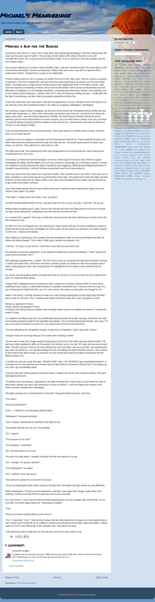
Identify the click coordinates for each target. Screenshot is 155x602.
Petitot (123, 136)
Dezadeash (118, 92)
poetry (126, 139)
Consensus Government (133, 84)
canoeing (126, 79)
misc (137, 126)
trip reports (146, 168)
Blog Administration (142, 73)
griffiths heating (120, 111)
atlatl (142, 68)
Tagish (137, 160)
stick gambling (143, 157)
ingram (143, 114)
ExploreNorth (18, 551)
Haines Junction (138, 111)
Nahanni (118, 131)
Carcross (118, 81)
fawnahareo (145, 97)
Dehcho (147, 89)
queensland (120, 146)
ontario (147, 133)
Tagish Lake (145, 160)
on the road (139, 133)
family (132, 97)
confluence (119, 84)
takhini (117, 163)
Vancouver (137, 171)
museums (146, 128)
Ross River (138, 147)
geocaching (132, 103)
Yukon (118, 178)
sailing (129, 149)
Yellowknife (146, 176)
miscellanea (145, 126)
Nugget (118, 133)
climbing (147, 81)
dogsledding (133, 92)
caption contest (144, 79)
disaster (125, 92)
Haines (129, 111)
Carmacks (126, 81)
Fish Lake (118, 100)
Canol (134, 79)
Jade (118, 117)
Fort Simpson (141, 100)
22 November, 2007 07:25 (23, 561)
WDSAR (138, 173)
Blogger (92, 595)
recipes (130, 147)
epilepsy (146, 94)
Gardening (123, 103)
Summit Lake (129, 160)
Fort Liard (131, 100)
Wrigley (137, 176)
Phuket (129, 136)
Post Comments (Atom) (26, 583)
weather (147, 173)
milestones (119, 126)
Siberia (142, 150)
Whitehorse (119, 176)
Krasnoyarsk (125, 120)
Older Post (102, 577)
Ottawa (117, 136)
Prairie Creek (131, 141)
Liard (124, 123)
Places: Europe (137, 136)
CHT (140, 81)
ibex (138, 114)
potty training (120, 141)
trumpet (117, 171)
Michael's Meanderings (35, 15)
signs (148, 150)
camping (138, 76)
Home (8, 31)
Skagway (118, 152)
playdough (146, 136)
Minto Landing (129, 126)
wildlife (129, 176)
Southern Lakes (129, 157)
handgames (119, 114)
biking (129, 74)
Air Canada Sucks (124, 65)
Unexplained (129, 171)
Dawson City (127, 89)
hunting (133, 114)
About (19, 31)
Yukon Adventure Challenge (132, 179)
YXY (144, 179)
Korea (117, 120)
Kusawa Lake (138, 120)
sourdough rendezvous (129, 155)
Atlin (148, 68)
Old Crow (130, 133)
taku (121, 163)
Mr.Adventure (127, 128)
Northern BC (145, 131)
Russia (147, 147)
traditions (137, 168)
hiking (127, 114)
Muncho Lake (137, 128)
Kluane (147, 118)
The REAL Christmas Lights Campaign (137, 165)
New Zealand (134, 131)
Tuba (122, 171)
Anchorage (136, 68)
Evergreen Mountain (122, 97)
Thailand (128, 163)
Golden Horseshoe (143, 105)
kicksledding (139, 118)
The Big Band (139, 163)
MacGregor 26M (133, 123)
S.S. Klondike (120, 150)
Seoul (136, 150)
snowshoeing (140, 152)
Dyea (138, 95)
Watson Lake (127, 173)
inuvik (148, 114)
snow (132, 152)
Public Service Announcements (132, 144)
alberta (128, 68)
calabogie (130, 76)
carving (134, 81)
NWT (123, 133)
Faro (138, 97)
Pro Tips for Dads (143, 141)
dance (117, 89)
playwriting (119, 139)
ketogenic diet (128, 118)
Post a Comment (16, 566)
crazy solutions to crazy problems (137, 87)
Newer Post (12, 577)
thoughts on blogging (123, 168)
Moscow (118, 128)
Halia (147, 111)
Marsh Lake (145, 123)
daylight (138, 89)
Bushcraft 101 (120, 76)
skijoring (126, 152)
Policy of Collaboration (140, 139)
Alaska (138, 65)
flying (125, 100)
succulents (119, 160)
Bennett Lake (132, 71)
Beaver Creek (121, 71)
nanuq (125, 131)
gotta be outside (121, 108)
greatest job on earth (138, 108)
